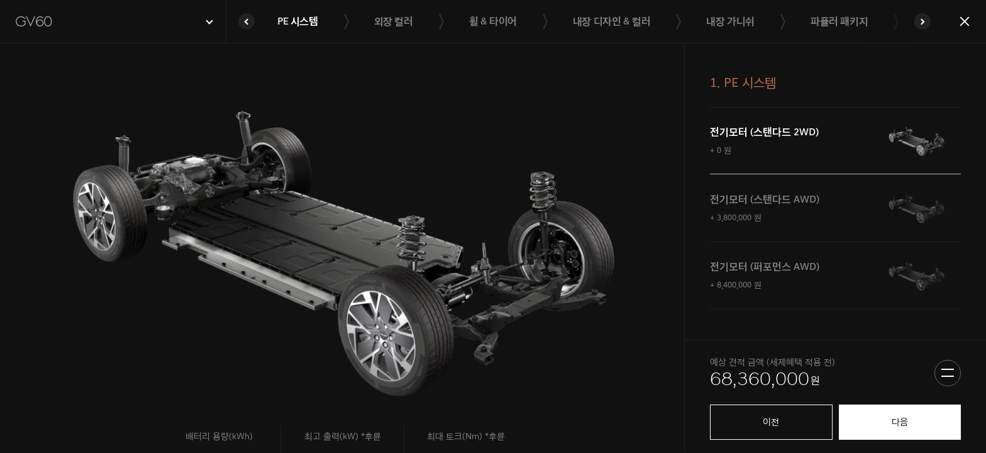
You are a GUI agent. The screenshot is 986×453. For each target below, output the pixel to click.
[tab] (835, 141)
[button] (113, 21)
